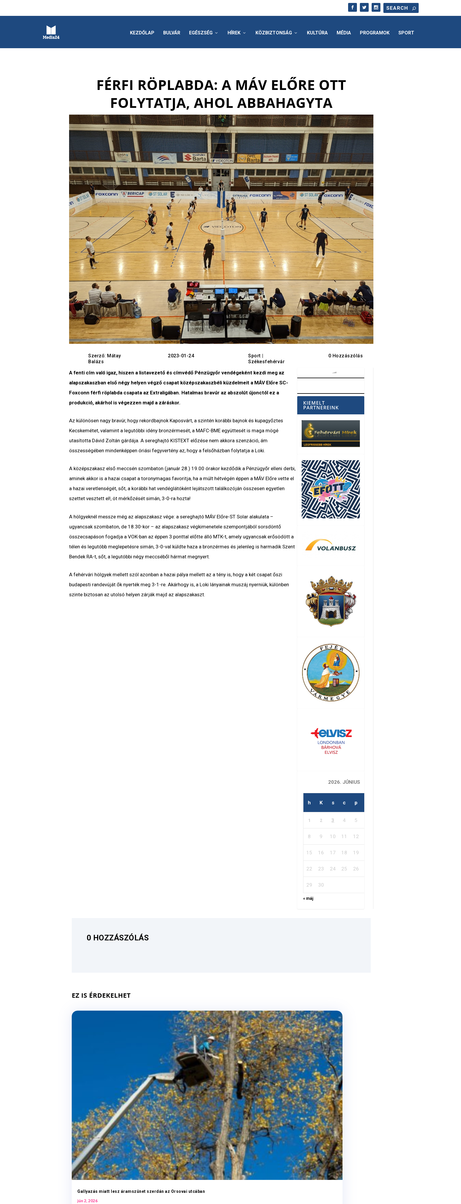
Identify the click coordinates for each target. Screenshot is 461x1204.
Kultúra (317, 31)
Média (344, 31)
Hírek (234, 31)
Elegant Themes (76, 1197)
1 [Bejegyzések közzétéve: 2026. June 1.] (309, 818)
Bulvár (171, 31)
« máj (308, 896)
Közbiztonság (273, 31)
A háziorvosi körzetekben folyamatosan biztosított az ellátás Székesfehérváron (324, 1081)
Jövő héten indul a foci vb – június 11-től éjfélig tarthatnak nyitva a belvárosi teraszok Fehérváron (218, 1081)
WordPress (127, 1197)
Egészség (201, 31)
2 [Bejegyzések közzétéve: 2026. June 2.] (321, 818)
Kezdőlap (142, 31)
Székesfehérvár (266, 360)
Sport (406, 31)
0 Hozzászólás (345, 354)
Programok (375, 31)
